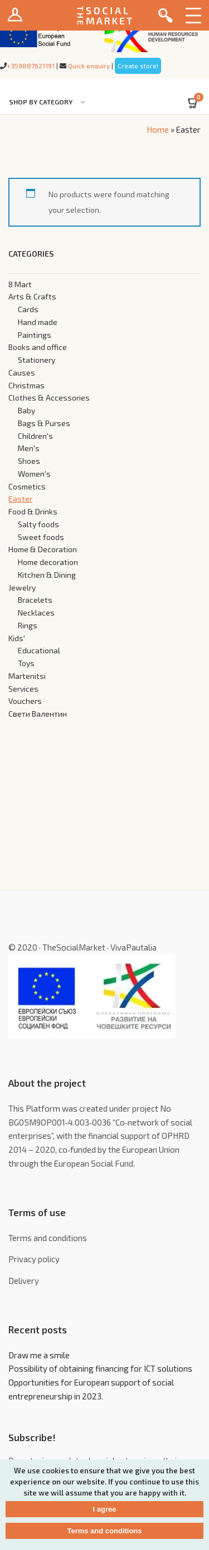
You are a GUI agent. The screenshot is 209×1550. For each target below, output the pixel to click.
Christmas (26, 385)
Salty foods (38, 524)
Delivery (23, 1281)
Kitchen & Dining (47, 574)
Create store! (138, 65)
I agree (104, 1509)
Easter (20, 498)
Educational (39, 650)
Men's (29, 448)
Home (158, 129)
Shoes (29, 461)
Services (23, 688)
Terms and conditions (47, 1238)
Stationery (36, 359)
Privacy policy (34, 1259)
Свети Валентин (37, 713)
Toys (26, 663)
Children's (35, 436)
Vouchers (25, 701)
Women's (34, 473)
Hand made (37, 322)
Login (15, 15)
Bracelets (35, 599)
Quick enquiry (89, 65)
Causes (21, 372)
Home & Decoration (42, 549)
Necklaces (36, 612)
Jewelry (22, 587)
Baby (26, 410)
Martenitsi (27, 676)
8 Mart (20, 284)
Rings (27, 625)
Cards (28, 309)
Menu (193, 15)
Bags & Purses (44, 423)
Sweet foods (41, 537)
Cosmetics (27, 486)
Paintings (34, 334)
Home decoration (48, 562)
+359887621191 (31, 65)
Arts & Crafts (32, 296)
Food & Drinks (32, 511)
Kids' (16, 638)
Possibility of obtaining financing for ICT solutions (100, 1368)
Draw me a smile (39, 1355)
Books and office (37, 347)
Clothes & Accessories (49, 397)
